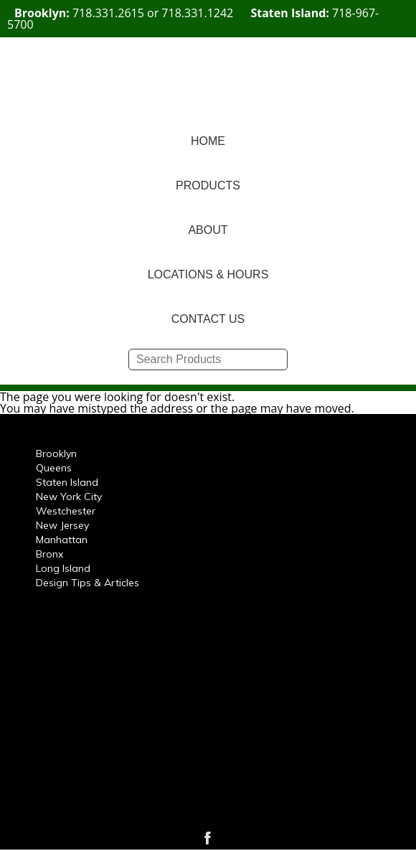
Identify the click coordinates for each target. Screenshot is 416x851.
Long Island (63, 568)
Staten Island (67, 482)
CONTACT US (208, 319)
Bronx (49, 553)
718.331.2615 (108, 13)
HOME (208, 141)
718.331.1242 (197, 13)
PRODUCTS (208, 185)
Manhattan (62, 539)
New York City (69, 496)
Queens (54, 467)
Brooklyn (56, 453)
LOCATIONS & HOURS (208, 274)
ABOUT (207, 230)
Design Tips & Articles (87, 582)
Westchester (65, 510)
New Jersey (62, 525)
